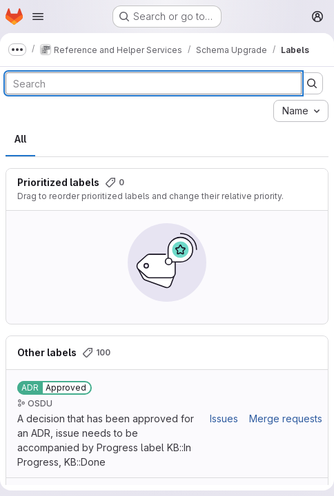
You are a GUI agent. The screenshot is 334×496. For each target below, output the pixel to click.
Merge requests (285, 418)
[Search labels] (154, 83)
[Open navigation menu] (38, 17)
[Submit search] (312, 83)
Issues (224, 418)
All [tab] (20, 139)
